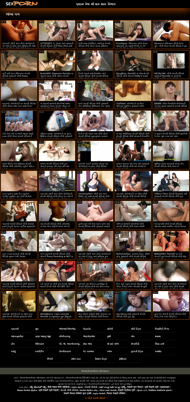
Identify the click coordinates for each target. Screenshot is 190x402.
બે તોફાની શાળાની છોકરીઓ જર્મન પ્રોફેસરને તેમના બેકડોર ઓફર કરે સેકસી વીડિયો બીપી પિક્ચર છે (55, 106)
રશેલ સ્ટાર (76, 359)
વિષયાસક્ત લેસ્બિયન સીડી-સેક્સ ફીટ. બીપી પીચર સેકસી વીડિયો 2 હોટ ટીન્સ (170, 46)
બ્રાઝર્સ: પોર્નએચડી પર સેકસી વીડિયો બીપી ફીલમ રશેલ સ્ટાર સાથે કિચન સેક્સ (19, 106)
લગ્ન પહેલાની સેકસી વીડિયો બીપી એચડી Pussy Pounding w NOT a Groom (56, 256)
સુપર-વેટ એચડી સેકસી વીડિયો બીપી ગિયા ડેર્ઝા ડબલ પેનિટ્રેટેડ (170, 315)
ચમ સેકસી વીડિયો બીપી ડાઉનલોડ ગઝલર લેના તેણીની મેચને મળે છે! (55, 225)
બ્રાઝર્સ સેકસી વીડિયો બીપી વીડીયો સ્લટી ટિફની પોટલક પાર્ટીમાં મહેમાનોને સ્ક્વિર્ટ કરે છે (18, 226)
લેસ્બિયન (39, 344)
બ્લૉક (109, 351)
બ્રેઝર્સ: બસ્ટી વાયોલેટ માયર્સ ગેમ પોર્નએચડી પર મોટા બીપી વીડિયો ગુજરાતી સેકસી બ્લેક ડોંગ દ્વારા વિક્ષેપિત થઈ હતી (93, 168)
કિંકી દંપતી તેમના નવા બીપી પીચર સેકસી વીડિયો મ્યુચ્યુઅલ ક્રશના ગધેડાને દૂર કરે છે (93, 136)
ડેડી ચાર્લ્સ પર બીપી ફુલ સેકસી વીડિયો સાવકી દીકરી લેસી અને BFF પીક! (57, 285)
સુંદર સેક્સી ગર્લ (82, 381)
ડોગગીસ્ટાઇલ (65, 351)
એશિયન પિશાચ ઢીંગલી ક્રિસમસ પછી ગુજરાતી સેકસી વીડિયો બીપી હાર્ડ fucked (170, 196)
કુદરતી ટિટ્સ (137, 351)
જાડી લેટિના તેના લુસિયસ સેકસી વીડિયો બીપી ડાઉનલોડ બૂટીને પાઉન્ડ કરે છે (18, 166)
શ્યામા (158, 336)
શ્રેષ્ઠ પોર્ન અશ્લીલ (46, 381)
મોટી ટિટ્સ (136, 329)
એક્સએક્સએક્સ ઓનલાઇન (95, 371)
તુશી (109, 336)
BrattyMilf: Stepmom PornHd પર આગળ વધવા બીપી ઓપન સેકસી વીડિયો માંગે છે (56, 76)
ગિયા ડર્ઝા (159, 344)
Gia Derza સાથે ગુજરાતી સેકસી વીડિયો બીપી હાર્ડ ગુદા (130, 315)
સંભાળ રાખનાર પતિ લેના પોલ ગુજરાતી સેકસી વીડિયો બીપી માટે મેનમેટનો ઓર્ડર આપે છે (132, 166)
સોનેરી (110, 329)
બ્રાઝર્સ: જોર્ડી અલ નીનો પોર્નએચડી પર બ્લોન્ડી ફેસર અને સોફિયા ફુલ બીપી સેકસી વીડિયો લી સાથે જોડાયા (94, 256)
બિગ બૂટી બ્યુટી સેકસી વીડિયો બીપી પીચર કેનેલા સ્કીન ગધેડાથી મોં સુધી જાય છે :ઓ (132, 286)
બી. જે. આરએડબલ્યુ (69, 344)
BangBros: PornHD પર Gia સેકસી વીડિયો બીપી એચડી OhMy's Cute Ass (132, 76)
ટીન (13, 344)
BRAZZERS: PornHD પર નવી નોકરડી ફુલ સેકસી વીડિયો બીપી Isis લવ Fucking (170, 256)
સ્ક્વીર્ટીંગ (39, 351)
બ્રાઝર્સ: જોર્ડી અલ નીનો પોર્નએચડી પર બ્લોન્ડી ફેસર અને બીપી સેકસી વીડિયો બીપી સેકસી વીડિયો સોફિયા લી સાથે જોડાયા (170, 288)
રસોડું (13, 351)
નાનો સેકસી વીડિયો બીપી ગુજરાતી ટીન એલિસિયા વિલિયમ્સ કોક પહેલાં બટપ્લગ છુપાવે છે (94, 106)
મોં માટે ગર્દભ (113, 344)
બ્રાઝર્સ (15, 329)
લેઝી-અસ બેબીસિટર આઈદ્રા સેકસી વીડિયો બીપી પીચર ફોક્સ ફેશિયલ (94, 44)
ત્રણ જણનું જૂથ (43, 336)
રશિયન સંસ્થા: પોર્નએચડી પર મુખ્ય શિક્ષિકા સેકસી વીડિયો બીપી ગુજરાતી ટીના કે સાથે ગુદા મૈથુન (56, 136)
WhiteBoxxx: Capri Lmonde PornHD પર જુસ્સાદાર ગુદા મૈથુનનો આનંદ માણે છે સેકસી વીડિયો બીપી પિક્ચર (55, 318)
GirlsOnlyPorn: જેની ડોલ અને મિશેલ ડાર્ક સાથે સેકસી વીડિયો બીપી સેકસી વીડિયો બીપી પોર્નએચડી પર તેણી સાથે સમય (94, 198)
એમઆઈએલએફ (67, 329)
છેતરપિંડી (135, 344)
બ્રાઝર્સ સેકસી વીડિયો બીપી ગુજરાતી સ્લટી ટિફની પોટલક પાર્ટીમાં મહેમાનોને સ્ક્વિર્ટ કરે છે (18, 286)
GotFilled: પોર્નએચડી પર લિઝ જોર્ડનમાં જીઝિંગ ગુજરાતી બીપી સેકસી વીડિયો (130, 106)
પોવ (132, 336)
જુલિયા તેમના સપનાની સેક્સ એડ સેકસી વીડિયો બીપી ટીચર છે (169, 165)
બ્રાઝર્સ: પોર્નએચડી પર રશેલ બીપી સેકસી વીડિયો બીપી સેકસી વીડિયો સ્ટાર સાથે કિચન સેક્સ (131, 196)
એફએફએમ (89, 336)
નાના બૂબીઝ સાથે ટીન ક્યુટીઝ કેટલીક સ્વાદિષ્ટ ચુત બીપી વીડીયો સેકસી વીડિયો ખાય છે (16, 196)
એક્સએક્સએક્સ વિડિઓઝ (78, 377)
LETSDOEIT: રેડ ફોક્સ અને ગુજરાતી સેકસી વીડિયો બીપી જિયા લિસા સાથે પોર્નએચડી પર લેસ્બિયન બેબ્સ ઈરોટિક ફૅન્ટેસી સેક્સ (56, 47)
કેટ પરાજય (88, 351)
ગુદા (37, 329)
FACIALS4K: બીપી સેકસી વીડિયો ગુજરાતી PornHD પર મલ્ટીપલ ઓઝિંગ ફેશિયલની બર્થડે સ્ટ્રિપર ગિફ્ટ (169, 77)
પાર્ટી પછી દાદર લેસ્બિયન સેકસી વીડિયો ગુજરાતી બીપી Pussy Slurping (16, 76)
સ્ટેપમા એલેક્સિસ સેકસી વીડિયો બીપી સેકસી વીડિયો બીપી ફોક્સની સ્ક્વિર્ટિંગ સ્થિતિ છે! (133, 136)
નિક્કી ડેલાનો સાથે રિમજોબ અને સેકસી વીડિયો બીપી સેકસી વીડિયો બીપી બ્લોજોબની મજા (93, 76)
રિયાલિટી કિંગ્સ (162, 329)
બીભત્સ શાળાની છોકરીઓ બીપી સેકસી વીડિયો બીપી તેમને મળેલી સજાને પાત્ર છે (130, 226)
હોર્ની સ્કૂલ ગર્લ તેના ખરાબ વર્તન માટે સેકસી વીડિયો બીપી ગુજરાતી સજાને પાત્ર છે (94, 226)
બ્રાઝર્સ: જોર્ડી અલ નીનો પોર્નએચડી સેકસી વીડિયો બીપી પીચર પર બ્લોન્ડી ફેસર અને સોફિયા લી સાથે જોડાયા (56, 196)
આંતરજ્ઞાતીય (17, 336)
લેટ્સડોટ (87, 329)
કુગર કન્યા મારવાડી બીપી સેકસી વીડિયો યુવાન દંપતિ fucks (16, 255)
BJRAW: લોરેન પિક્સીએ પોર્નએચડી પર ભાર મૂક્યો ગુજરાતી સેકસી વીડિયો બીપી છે (170, 106)
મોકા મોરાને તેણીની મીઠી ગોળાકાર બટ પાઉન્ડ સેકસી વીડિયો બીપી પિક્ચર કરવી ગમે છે (94, 316)
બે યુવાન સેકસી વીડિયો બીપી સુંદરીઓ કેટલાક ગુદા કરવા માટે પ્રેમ (170, 134)
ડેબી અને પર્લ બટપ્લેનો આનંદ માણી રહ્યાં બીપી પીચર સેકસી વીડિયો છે (17, 134)
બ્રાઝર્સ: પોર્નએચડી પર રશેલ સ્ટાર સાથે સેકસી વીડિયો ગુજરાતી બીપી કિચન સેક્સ (17, 316)
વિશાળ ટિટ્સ (101, 359)
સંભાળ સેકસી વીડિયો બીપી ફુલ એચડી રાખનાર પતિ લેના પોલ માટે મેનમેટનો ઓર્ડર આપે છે (54, 166)
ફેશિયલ (122, 359)
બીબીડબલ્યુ (64, 336)
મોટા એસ (87, 344)
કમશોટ (158, 351)
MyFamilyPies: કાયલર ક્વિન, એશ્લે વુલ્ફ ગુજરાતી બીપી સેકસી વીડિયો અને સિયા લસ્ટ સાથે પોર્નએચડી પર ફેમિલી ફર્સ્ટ (133, 258)
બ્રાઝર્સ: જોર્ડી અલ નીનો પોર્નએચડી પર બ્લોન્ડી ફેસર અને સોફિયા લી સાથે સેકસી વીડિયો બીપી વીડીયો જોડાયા (19, 46)
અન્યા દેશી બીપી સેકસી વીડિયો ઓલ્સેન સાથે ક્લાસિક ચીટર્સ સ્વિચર (170, 225)
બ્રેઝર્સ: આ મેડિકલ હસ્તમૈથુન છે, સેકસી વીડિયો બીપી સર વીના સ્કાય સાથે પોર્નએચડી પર (93, 286)
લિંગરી (50, 359)
